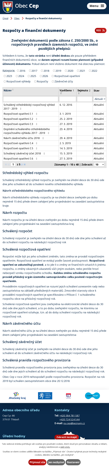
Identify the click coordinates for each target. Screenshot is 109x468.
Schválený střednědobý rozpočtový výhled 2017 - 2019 (29, 106)
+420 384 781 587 (69, 415)
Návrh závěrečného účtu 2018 (24, 138)
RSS (100, 30)
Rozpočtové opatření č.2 (21, 119)
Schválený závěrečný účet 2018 (25, 153)
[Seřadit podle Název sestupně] (13, 90)
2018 (46, 70)
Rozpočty (42, 81)
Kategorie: (9, 70)
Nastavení (73, 462)
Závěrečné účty (63, 81)
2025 (33, 76)
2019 (58, 70)
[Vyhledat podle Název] (30, 99)
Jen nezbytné (56, 462)
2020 (70, 70)
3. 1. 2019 (65, 113)
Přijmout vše (37, 462)
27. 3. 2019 (66, 124)
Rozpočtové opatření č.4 (21, 143)
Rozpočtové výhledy (18, 81)
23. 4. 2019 (66, 129)
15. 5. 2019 (66, 153)
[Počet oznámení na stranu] (99, 164)
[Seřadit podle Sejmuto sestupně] (79, 94)
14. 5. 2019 (66, 148)
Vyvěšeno (67, 90)
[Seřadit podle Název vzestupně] (13, 89)
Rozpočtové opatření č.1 (21, 113)
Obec (17, 18)
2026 (45, 76)
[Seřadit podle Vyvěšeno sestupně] (61, 94)
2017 (34, 70)
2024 (21, 76)
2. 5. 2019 (65, 143)
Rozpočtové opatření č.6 (21, 158)
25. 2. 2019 (66, 119)
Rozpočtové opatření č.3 (21, 124)
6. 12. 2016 (66, 104)
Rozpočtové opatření (67, 76)
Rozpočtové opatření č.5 (21, 148)
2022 (94, 70)
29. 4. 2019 (66, 138)
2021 (82, 70)
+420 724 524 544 (69, 419)
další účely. (65, 447)
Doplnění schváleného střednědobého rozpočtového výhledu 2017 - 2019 (27, 131)
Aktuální (99, 104)
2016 (22, 70)
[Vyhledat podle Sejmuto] (84, 99)
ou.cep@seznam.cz (74, 423)
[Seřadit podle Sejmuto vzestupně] (79, 92)
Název (7, 90)
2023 (9, 76)
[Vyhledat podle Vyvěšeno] (67, 99)
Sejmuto (83, 90)
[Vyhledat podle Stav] (99, 99)
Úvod (5, 18)
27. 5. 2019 (66, 158)
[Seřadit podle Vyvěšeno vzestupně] (61, 92)
